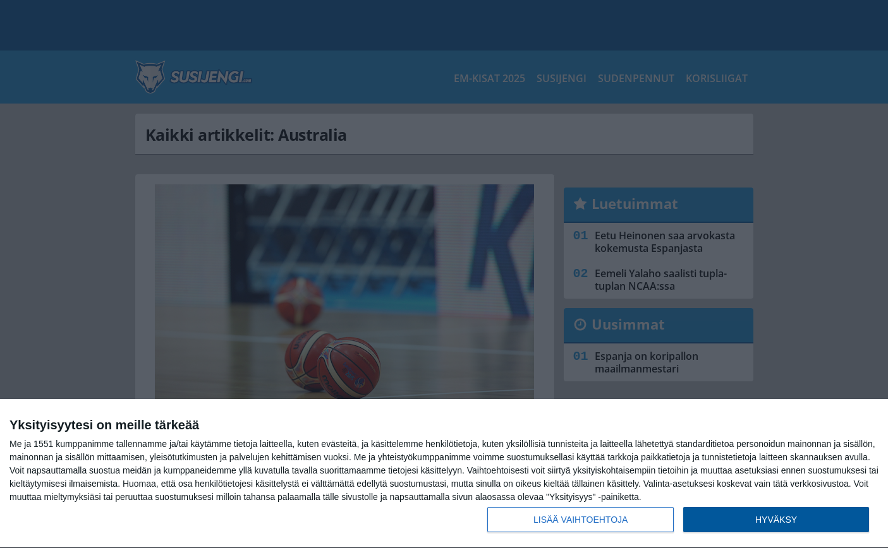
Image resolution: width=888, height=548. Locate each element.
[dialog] (444, 474)
